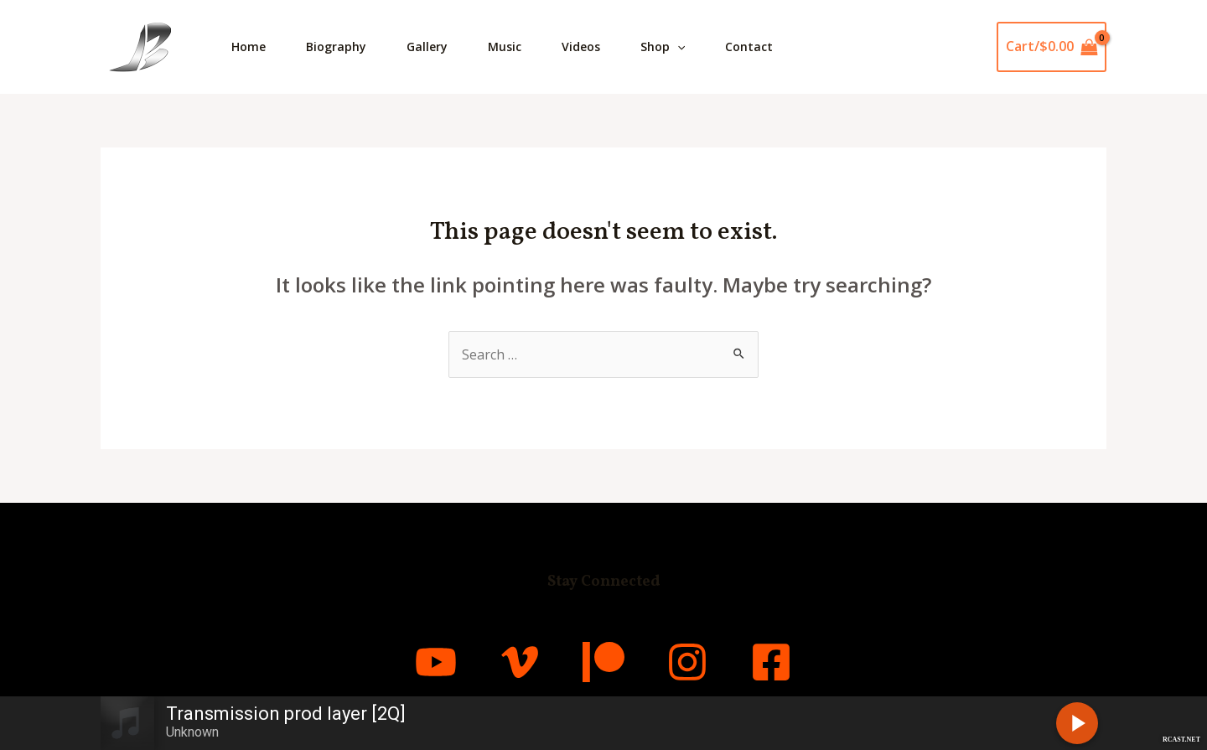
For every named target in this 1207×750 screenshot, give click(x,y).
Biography (336, 46)
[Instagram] (687, 662)
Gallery (427, 46)
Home (248, 46)
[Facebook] (771, 662)
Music (504, 46)
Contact (749, 46)
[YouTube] (436, 662)
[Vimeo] (520, 662)
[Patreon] (603, 662)
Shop (662, 47)
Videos (581, 46)
